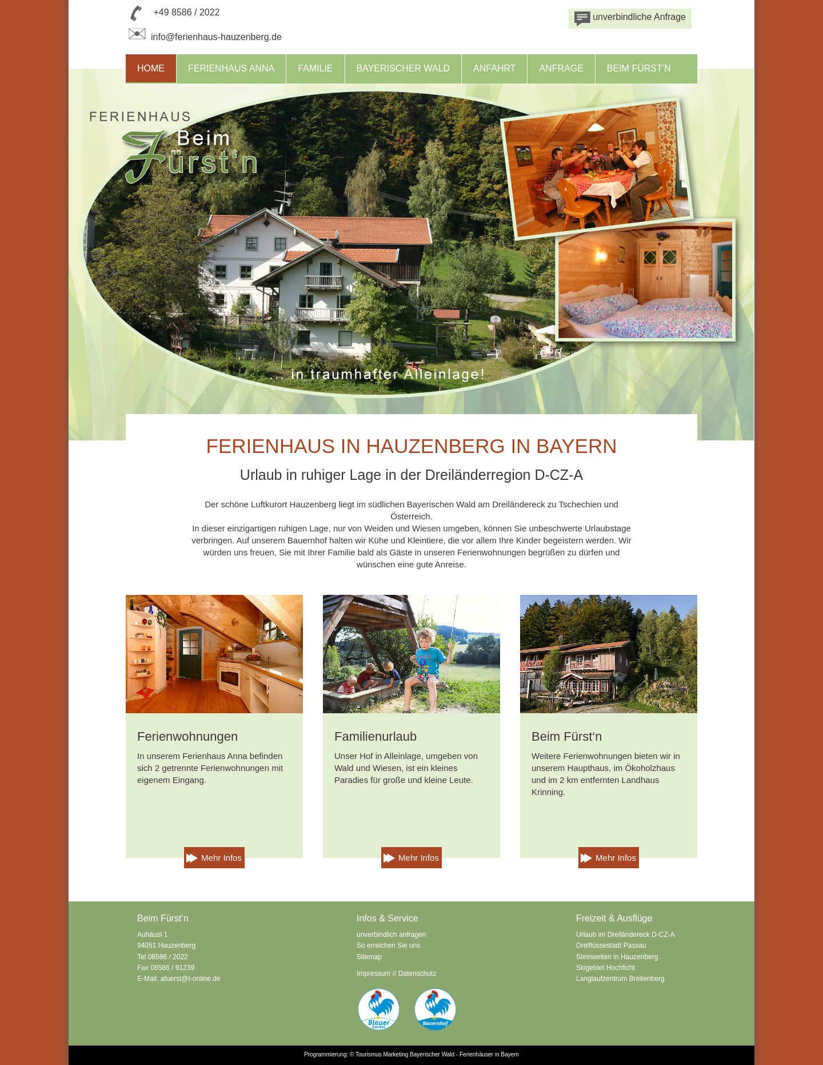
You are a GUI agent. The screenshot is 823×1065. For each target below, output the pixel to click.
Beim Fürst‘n (639, 68)
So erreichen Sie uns (388, 945)
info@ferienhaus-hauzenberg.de (204, 37)
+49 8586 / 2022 (186, 12)
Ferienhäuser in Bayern (489, 1054)
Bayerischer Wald (403, 68)
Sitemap (369, 957)
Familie (315, 68)
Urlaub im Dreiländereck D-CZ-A (625, 935)
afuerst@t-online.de (191, 979)
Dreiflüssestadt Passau (611, 945)
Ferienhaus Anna (231, 68)
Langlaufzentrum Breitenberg (620, 979)
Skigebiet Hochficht (605, 968)
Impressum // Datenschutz (396, 973)
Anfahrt (494, 68)
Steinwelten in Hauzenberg (617, 957)
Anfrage (561, 68)
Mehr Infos (221, 858)
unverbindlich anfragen (391, 935)
